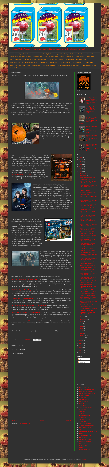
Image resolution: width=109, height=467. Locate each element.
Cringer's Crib (43, 62)
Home (11, 54)
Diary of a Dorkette (84, 399)
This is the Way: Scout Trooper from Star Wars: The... (88, 182)
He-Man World (82, 409)
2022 (80, 166)
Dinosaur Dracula (83, 401)
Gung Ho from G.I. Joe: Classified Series (23, 298)
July (81, 323)
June (81, 326)
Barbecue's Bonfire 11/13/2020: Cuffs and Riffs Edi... (88, 259)
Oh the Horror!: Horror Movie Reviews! (20, 56)
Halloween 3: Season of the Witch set (22, 174)
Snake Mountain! (80, 56)
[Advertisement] (41, 405)
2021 (80, 169)
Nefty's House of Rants (85, 427)
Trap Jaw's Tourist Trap (31, 62)
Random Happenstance (85, 435)
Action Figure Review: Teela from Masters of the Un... (87, 305)
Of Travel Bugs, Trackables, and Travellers (69, 65)
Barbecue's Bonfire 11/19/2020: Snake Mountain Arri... (88, 216)
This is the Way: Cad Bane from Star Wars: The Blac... (88, 204)
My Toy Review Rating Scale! (54, 54)
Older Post (69, 420)
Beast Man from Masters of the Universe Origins (25, 279)
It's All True (81, 413)
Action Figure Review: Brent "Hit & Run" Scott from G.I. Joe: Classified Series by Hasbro (91, 109)
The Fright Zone (77, 62)
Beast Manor (90, 56)
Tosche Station (42, 59)
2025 (80, 159)
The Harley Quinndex (15, 59)
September (83, 319)
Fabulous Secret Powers (66, 56)
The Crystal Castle (81, 59)
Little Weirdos (82, 417)
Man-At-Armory (70, 59)
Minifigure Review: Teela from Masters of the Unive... (88, 208)
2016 (80, 347)
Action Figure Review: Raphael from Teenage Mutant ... (88, 277)
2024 (80, 162)
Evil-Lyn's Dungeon (65, 62)
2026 (80, 157)
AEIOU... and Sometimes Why (87, 389)
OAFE (80, 429)
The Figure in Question (85, 439)
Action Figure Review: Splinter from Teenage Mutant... (88, 262)
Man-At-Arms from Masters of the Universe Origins (26, 321)
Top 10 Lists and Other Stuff (85, 54)
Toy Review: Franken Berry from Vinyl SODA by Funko (88, 255)
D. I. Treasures (82, 397)
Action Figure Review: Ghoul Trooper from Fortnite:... (87, 247)
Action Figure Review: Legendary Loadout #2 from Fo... (88, 286)
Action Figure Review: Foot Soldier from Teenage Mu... (88, 270)
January (82, 338)
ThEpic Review (83, 445)
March (82, 333)
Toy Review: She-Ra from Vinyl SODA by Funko (88, 193)
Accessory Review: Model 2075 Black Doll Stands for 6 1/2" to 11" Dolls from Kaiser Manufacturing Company (88, 119)
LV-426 (61, 59)
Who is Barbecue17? (38, 54)
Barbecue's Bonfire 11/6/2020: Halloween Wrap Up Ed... (88, 294)
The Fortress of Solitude (48, 65)
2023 (80, 164)
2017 (80, 345)
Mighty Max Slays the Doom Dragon (21, 290)
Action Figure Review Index (23, 54)
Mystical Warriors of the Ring (86, 425)
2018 (80, 343)
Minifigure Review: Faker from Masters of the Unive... (88, 236)
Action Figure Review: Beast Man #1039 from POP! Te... (88, 266)
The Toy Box (82, 443)
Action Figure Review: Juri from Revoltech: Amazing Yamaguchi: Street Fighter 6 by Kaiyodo (91, 100)
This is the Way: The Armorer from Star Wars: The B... (87, 212)
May (81, 328)
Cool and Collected (84, 395)
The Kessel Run (52, 59)
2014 (80, 352)
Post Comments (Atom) (25, 423)
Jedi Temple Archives (84, 415)
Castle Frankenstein (15, 68)
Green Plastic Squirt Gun (85, 407)
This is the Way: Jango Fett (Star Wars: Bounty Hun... (88, 197)
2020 (80, 171)
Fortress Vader (36, 65)
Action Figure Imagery (84, 387)
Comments (81, 362)
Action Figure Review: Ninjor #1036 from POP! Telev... (87, 178)
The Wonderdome (88, 62)
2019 (80, 340)
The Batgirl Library (38, 56)
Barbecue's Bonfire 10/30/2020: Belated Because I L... (88, 309)
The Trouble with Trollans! (89, 65)
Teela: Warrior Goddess (16, 62)
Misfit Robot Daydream (85, 423)
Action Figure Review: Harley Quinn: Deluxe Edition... (87, 240)
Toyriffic (81, 447)
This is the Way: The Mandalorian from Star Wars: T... (88, 220)
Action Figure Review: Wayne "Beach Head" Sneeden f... (88, 298)
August (82, 321)
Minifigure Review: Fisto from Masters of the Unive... (87, 228)
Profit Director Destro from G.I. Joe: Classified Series (26, 312)
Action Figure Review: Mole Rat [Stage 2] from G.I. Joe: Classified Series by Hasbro (91, 129)
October (82, 316)
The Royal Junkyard (24, 65)
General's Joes (83, 405)
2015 (80, 350)
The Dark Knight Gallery (51, 56)
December (83, 173)
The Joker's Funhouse (30, 59)
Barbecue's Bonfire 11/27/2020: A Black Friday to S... (88, 189)
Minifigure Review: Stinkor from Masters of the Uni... (88, 225)
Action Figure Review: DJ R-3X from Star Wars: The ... (88, 281)
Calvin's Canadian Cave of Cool (87, 393)
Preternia (81, 433)
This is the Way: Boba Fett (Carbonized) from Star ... (87, 232)
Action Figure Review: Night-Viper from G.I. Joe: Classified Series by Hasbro (91, 138)
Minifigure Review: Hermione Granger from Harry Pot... (87, 251)
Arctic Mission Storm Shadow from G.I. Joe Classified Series (29, 305)
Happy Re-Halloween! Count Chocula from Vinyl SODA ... (88, 290)
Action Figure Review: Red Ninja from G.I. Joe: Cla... (88, 201)
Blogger (84, 459)
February (82, 335)
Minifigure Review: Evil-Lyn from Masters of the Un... (88, 301)
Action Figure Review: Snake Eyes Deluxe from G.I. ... (87, 244)
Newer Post (15, 420)
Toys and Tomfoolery (84, 449)
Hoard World (82, 411)
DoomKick (81, 403)
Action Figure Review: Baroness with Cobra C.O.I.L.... (88, 274)
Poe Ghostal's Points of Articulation (88, 431)
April (81, 331)
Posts (80, 359)
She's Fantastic (83, 437)
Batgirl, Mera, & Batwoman (86, 391)
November (83, 175)
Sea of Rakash (53, 62)
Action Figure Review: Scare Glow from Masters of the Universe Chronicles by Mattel (91, 147)
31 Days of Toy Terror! (70, 54)
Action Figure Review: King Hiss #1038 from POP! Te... (88, 186)
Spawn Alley (13, 65)
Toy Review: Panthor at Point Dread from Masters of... (87, 313)
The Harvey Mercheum (85, 441)
